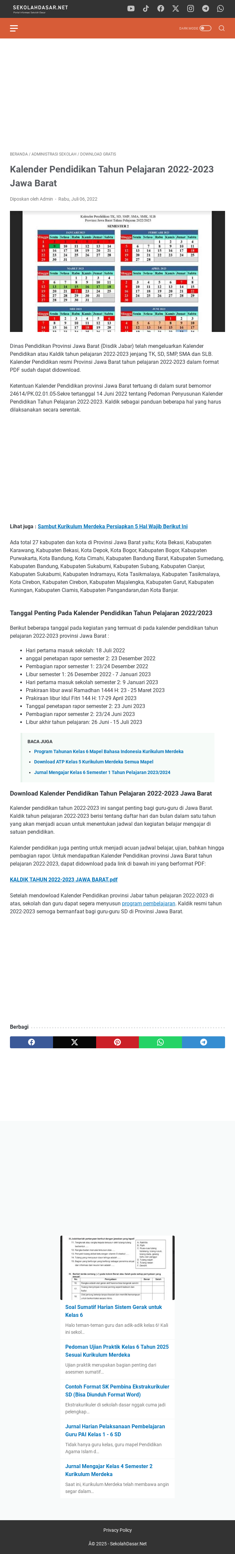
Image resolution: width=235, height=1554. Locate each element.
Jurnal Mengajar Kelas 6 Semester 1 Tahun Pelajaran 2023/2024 (102, 772)
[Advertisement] (117, 94)
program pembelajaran (148, 903)
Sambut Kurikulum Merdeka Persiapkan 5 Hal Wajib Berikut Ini (113, 526)
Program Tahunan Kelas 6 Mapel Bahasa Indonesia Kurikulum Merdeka (109, 751)
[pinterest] (117, 1042)
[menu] (18, 28)
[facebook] (160, 9)
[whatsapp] (220, 9)
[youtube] (131, 9)
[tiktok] (145, 9)
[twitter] (175, 9)
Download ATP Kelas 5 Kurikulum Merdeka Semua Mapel (93, 762)
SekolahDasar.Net (128, 1543)
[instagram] (190, 9)
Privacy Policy (117, 1530)
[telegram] (205, 9)
